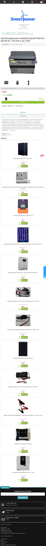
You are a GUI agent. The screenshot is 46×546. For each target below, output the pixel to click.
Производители (4, 539)
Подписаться (23, 497)
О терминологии (4, 541)
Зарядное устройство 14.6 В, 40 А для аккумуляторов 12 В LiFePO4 (23, 386)
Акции (2, 540)
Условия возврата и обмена (6, 531)
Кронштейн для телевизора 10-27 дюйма (23, 443)
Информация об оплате (5, 528)
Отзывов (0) (23, 116)
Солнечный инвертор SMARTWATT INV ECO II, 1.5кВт (23, 472)
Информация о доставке (6, 530)
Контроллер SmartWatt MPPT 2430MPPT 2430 (23, 215)
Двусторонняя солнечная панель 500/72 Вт (23, 158)
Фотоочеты (3, 543)
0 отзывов (20, 44)
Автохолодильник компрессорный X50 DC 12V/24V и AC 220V (12, 88)
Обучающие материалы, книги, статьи (8, 544)
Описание (23, 112)
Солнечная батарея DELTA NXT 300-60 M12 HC (23, 358)
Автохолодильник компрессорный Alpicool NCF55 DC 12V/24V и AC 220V (34, 88)
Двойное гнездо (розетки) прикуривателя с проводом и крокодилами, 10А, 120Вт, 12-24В (23, 415)
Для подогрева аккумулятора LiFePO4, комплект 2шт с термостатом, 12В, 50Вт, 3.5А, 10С (23, 244)
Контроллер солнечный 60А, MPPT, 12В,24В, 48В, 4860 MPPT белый (23, 272)
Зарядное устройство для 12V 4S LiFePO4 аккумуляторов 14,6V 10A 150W (23, 301)
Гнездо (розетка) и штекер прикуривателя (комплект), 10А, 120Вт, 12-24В (23, 329)
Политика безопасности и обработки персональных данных (13, 533)
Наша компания (4, 527)
